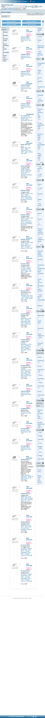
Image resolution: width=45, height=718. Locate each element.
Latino (40, 188)
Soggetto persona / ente (40, 403)
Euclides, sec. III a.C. (27, 117)
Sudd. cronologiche (40, 464)
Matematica (41, 315)
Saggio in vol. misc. (39, 72)
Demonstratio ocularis (27, 459)
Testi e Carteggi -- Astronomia (41, 436)
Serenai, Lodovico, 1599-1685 (26, 554)
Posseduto (40, 95)
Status (39, 91)
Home (15, 1)
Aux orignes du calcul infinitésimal (31, 116)
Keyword (39, 430)
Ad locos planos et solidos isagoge (31, 37)
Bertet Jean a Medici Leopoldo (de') (31, 144)
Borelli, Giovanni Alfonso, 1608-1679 (26, 170)
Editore (39, 209)
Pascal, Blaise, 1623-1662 (27, 499)
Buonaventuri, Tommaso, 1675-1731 (27, 294)
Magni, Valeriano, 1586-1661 (25, 476)
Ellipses (40, 213)
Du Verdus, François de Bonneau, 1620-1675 (26, 550)
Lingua (39, 180)
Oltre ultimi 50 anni (40, 168)
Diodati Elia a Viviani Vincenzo (29, 493)
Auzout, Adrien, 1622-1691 (27, 152)
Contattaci (25, 1)
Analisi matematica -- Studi (41, 335)
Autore (39, 105)
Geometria (40, 328)
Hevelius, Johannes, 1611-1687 (27, 247)
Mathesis (40, 305)
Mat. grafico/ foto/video (40, 53)
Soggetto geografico (40, 352)
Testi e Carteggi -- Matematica (41, 456)
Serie (38, 246)
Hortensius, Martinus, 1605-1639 (26, 530)
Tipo (38, 59)
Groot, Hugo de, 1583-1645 (26, 527)
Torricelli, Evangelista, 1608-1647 (26, 321)
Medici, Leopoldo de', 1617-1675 (26, 150)
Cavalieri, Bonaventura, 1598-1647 (26, 318)
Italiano (39, 184)
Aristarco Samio (25, 104)
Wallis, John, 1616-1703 (26, 271)
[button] (34, 6)
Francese (40, 194)
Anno (38, 164)
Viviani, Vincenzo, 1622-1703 (25, 172)
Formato (39, 34)
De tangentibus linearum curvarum (31, 428)
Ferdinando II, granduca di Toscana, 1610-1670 (26, 199)
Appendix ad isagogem (27, 71)
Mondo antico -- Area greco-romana (40, 479)
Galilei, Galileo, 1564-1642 (27, 299)
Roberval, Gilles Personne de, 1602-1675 (26, 40)
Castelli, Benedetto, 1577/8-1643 (26, 350)
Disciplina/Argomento (40, 311)
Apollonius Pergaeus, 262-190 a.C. (26, 175)
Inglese (39, 199)
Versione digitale (29, 34)
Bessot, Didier (25, 119)
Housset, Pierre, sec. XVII (27, 500)
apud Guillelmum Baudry (41, 239)
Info (20, 1)
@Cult (23, 598)
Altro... (42, 162)
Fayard (39, 219)
